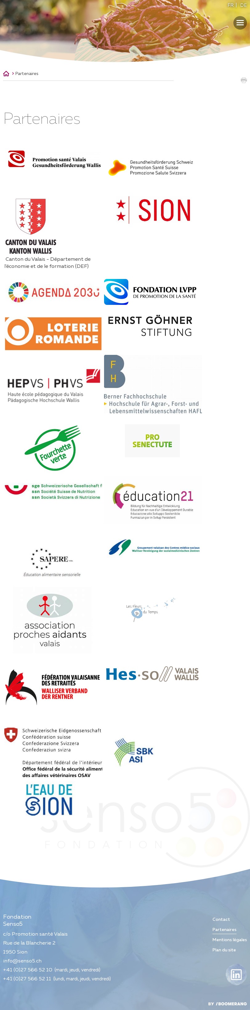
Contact (221, 919)
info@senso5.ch (22, 961)
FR (231, 5)
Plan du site (224, 950)
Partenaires (26, 74)
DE (243, 5)
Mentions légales (229, 940)
